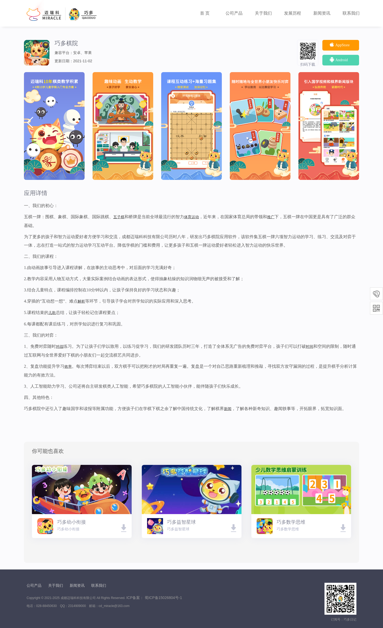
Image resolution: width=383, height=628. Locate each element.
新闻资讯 (321, 13)
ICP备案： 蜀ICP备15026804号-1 (154, 598)
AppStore (339, 44)
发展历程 (292, 13)
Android (338, 59)
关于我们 (263, 13)
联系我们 (351, 13)
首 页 (205, 13)
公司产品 (234, 13)
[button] (352, 123)
